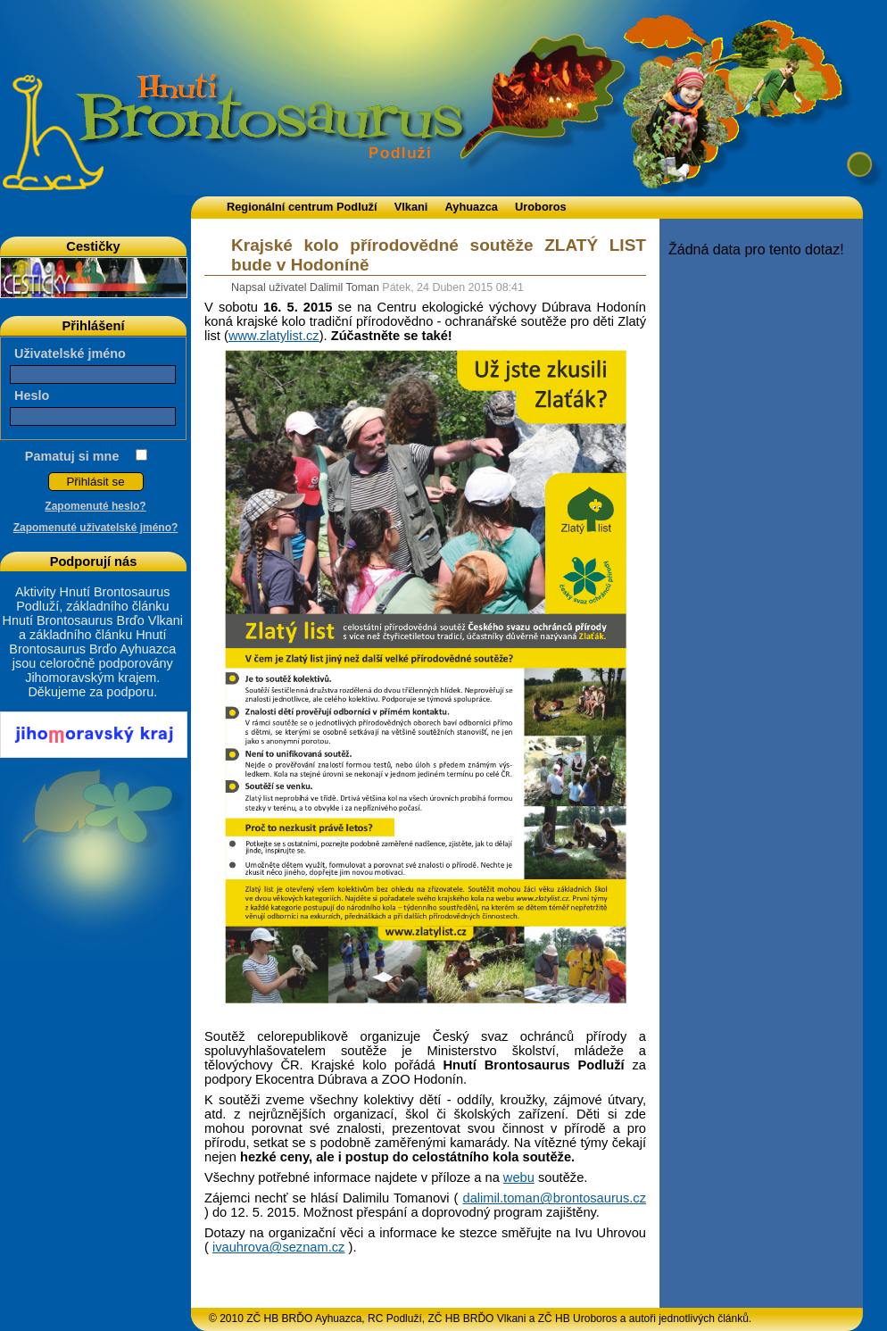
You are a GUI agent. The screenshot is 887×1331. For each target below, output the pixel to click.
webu (519, 1177)
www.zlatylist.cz (273, 336)
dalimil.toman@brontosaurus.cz (555, 1198)
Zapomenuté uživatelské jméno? (95, 527)
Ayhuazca (471, 206)
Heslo (31, 395)
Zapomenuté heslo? (95, 506)
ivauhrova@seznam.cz (278, 1247)
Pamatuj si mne (72, 456)
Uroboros (541, 206)
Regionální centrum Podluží (302, 206)
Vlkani (411, 206)
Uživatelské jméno (70, 353)
